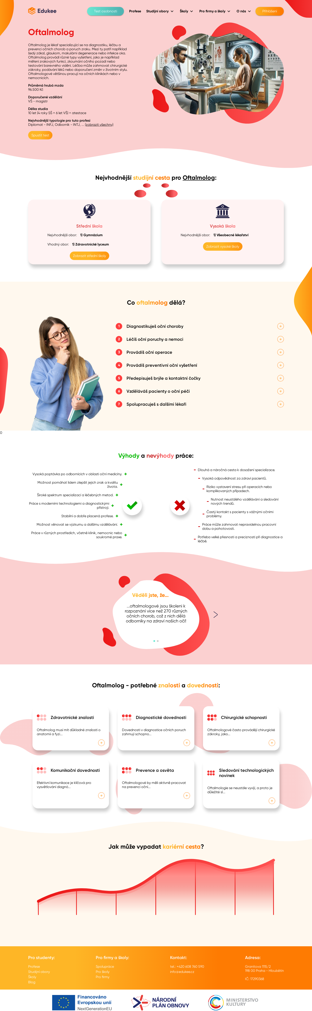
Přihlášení (269, 11)
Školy (32, 977)
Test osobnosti (105, 11)
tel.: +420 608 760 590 (187, 966)
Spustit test (40, 135)
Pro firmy (102, 977)
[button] (154, 641)
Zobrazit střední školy (89, 256)
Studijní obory (39, 972)
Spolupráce (105, 966)
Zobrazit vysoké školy (222, 246)
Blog (31, 982)
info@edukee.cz (182, 972)
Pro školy (102, 972)
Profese (34, 966)
